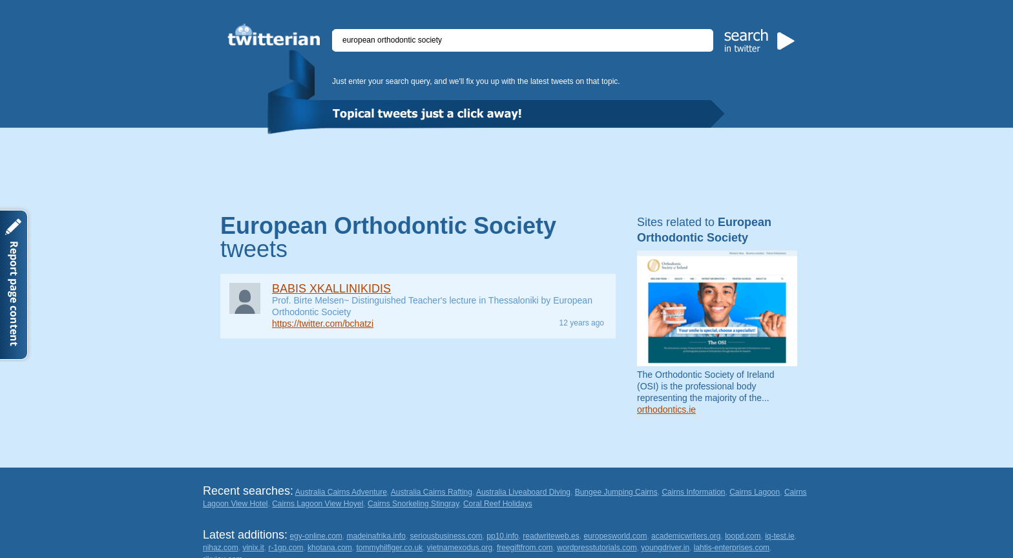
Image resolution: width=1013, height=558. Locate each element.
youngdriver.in (665, 547)
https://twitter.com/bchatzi (322, 323)
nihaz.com (220, 547)
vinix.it (253, 547)
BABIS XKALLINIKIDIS (331, 288)
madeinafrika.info (375, 536)
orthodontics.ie (666, 409)
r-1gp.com (285, 547)
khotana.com (330, 547)
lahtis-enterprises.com (731, 547)
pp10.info (502, 536)
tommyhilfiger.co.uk (389, 547)
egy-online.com (315, 536)
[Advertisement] (506, 170)
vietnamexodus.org (459, 547)
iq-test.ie (779, 536)
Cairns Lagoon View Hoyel (317, 503)
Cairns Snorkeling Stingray (413, 503)
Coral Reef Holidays (497, 503)
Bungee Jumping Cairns (616, 492)
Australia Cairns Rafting (431, 492)
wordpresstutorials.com (596, 547)
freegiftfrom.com (525, 547)
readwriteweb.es (551, 536)
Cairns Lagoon (754, 492)
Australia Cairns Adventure (341, 492)
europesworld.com (615, 536)
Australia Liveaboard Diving (523, 492)
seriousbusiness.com (446, 536)
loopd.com (742, 536)
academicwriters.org (685, 536)
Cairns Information (693, 492)
